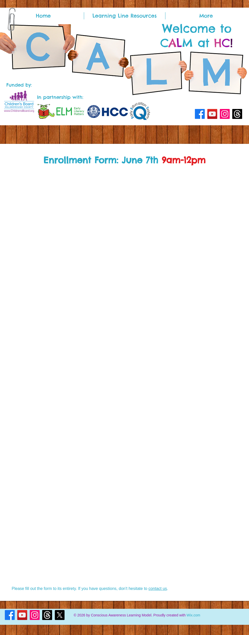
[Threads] (237, 114)
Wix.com (193, 615)
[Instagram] (225, 114)
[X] (60, 615)
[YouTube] (212, 114)
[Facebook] (200, 114)
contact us (157, 588)
